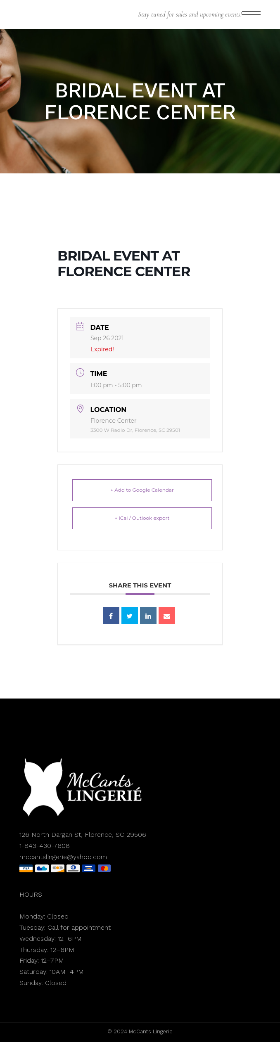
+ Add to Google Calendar (142, 490)
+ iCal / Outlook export (142, 518)
